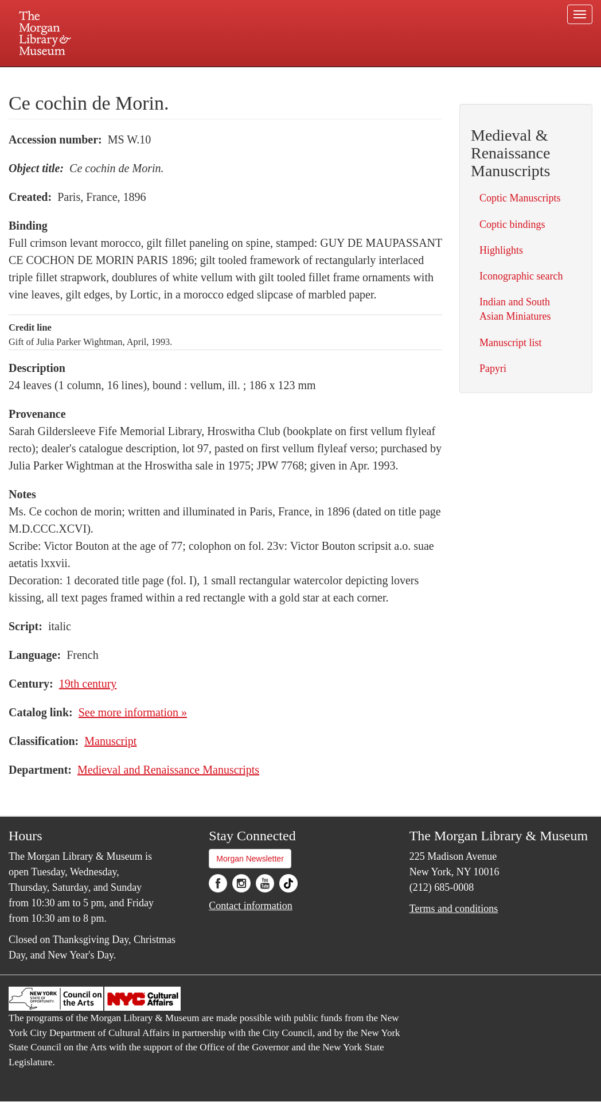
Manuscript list (510, 342)
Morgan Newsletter (250, 858)
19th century (88, 683)
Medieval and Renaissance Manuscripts (168, 769)
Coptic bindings (512, 224)
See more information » (133, 712)
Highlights (501, 250)
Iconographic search (521, 276)
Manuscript (110, 741)
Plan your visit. (164, 77)
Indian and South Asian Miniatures (515, 309)
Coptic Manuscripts (520, 198)
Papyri (492, 368)
